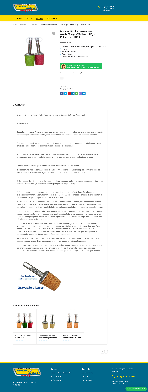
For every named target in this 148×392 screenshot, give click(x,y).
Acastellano (23, 25)
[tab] (19, 104)
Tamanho (63, 73)
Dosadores (34, 25)
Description (19, 104)
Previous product (102, 351)
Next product (106, 351)
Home (15, 25)
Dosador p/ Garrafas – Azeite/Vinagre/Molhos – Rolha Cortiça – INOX (72, 338)
